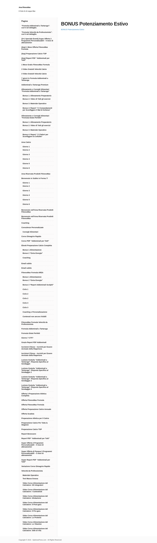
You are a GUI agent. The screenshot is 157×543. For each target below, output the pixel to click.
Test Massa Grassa (30, 479)
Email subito (26, 263)
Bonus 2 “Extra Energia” (33, 253)
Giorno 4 (26, 159)
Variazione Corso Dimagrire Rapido (35, 466)
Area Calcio (26, 142)
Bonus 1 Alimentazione (32, 250)
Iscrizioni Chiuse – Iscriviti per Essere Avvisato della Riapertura (36, 348)
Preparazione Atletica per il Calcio (35, 418)
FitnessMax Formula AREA (32, 273)
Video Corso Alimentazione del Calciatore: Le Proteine (35, 517)
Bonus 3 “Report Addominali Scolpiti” (38, 285)
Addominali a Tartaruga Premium (34, 85)
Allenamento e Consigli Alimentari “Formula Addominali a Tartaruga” (35, 90)
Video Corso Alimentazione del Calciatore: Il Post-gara (35, 504)
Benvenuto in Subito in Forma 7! (34, 178)
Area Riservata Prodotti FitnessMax (35, 174)
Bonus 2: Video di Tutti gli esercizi (37, 99)
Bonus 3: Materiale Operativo (34, 103)
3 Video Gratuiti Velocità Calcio (34, 69)
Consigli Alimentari (30, 232)
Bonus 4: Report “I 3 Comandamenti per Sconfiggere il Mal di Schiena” (37, 109)
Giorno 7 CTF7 (27, 338)
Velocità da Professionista (32, 471)
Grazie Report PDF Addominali (33, 342)
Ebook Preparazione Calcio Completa (36, 245)
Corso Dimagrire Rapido (31, 236)
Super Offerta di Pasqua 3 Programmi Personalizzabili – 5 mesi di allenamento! (36, 453)
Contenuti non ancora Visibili (34, 316)
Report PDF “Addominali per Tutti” (35, 438)
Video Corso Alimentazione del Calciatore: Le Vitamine (35, 523)
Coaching (25, 223)
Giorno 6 (26, 168)
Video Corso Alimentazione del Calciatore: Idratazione (35, 497)
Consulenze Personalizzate (32, 227)
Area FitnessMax (25, 7)
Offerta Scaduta (27, 414)
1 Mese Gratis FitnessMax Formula (35, 65)
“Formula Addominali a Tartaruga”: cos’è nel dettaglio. (35, 27)
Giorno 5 (26, 164)
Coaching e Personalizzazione (35, 312)
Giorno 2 (26, 150)
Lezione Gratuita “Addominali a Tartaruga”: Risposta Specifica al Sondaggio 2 (34, 370)
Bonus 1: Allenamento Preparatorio (37, 96)
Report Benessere (28, 434)
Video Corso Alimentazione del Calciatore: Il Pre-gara (35, 510)
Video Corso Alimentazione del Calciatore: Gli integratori (35, 484)
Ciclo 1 (25, 289)
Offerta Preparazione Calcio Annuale (36, 409)
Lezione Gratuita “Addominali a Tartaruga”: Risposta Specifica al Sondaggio (34, 362)
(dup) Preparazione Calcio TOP (34, 54)
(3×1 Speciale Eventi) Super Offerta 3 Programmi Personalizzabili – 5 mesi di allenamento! (37, 41)
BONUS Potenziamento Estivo (72, 30)
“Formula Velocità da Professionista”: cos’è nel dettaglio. (36, 33)
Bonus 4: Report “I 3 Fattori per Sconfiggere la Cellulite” (35, 135)
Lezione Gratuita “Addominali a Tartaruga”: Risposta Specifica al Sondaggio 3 (34, 379)
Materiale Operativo (31, 475)
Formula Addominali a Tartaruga (34, 329)
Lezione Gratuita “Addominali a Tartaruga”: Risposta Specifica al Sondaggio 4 (34, 387)
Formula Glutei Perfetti (30, 333)
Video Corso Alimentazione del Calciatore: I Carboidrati (35, 491)
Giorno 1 (26, 147)
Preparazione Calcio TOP (31, 429)
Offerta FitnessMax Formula (32, 400)
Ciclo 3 (25, 303)
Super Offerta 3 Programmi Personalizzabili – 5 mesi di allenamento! (32, 445)
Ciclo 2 (25, 294)
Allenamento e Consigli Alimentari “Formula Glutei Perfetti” (35, 117)
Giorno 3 (26, 154)
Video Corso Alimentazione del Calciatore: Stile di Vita (35, 529)
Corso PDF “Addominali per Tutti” (35, 241)
